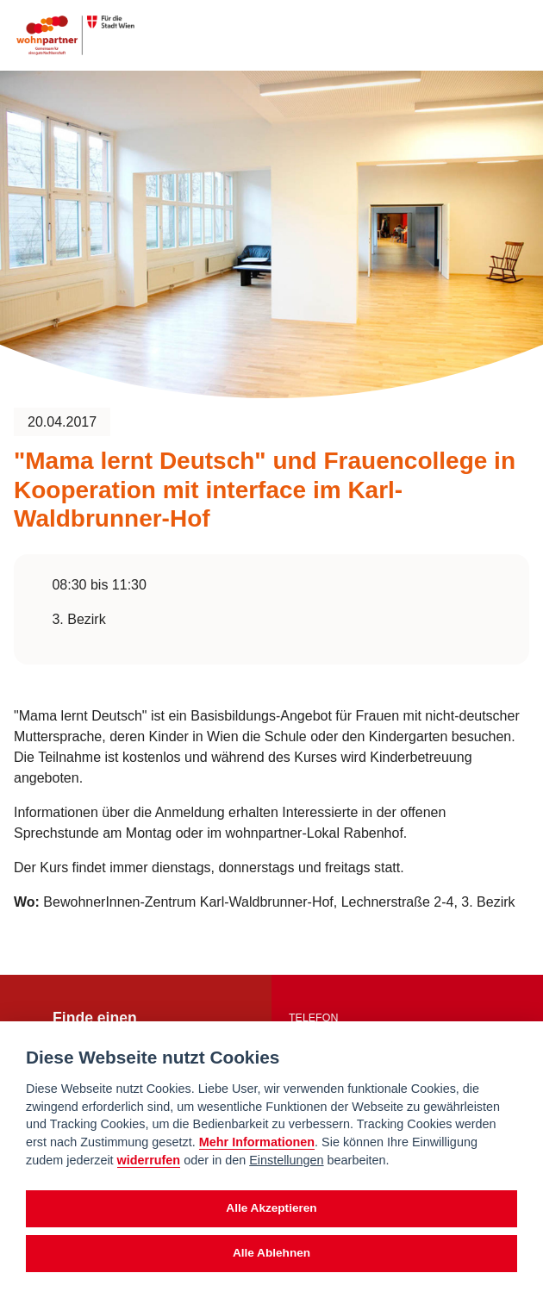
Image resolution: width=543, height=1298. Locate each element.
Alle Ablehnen (271, 1252)
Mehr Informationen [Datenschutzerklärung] (257, 1142)
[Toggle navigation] (514, 35)
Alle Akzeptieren (271, 1207)
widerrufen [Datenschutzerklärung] (149, 1160)
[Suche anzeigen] (482, 35)
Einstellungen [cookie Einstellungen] (286, 1160)
